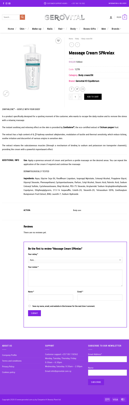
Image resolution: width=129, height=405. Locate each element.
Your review (33, 267)
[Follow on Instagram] (6, 4)
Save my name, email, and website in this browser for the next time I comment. (63, 306)
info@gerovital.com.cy (61, 371)
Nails (49, 28)
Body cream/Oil (87, 38)
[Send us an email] (9, 4)
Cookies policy (8, 372)
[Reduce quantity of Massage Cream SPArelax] (70, 97)
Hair (61, 28)
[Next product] (71, 44)
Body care (77, 210)
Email (80, 291)
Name (31, 291)
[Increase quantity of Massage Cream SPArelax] (80, 97)
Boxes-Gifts (89, 28)
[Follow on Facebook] (3, 4)
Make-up (36, 28)
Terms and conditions (12, 360)
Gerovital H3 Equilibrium (87, 81)
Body (74, 28)
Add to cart (93, 96)
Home (11, 28)
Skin (23, 28)
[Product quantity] (75, 97)
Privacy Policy (8, 366)
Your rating (33, 254)
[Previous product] (77, 44)
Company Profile (9, 355)
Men (103, 28)
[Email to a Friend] (82, 89)
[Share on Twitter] (77, 89)
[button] (111, 17)
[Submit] (22, 17)
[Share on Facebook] (71, 89)
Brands (116, 28)
